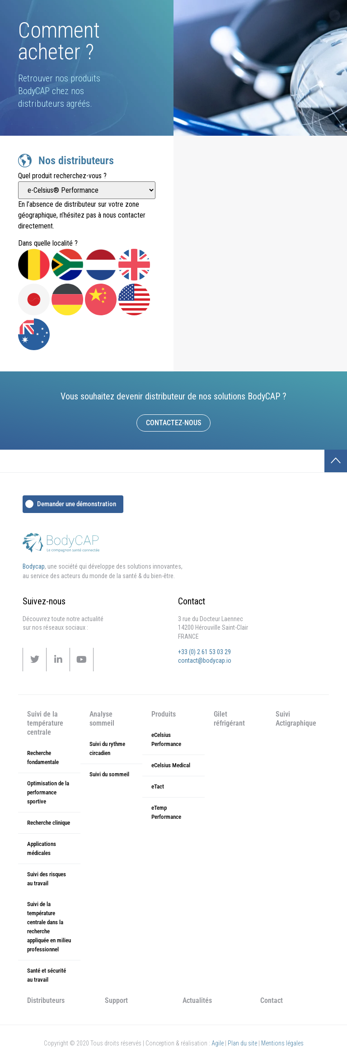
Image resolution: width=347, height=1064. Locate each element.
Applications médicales (41, 848)
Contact (271, 1000)
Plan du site (242, 1043)
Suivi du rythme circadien (107, 748)
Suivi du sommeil (109, 774)
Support (116, 1000)
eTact (157, 786)
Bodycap (34, 566)
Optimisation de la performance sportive (48, 792)
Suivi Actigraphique (296, 718)
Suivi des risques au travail (46, 879)
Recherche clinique (48, 822)
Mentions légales (282, 1043)
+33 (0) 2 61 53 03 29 (204, 652)
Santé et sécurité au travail (46, 975)
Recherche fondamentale (43, 757)
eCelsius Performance (166, 739)
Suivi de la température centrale (45, 723)
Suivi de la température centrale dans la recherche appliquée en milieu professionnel (49, 927)
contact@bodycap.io (204, 660)
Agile (217, 1043)
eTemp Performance (166, 812)
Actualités (197, 1000)
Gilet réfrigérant (229, 718)
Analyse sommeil (101, 718)
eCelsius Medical (170, 765)
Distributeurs (46, 1000)
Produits (163, 714)
